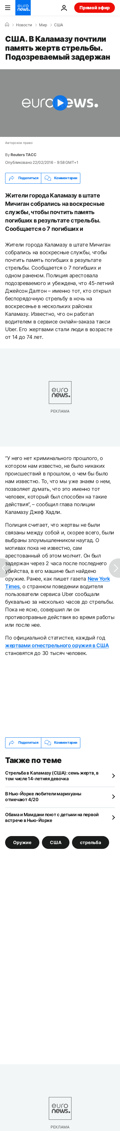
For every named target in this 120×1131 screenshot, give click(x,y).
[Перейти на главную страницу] (23, 7)
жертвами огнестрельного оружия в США (57, 645)
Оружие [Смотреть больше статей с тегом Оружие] (22, 842)
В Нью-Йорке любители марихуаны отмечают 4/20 (43, 796)
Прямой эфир (94, 7)
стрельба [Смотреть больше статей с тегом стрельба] (90, 842)
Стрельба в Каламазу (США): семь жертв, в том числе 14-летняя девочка (52, 775)
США (58, 25)
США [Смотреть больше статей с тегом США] (55, 842)
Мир (43, 25)
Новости (24, 25)
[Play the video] (60, 103)
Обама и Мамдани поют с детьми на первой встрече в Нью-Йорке (52, 817)
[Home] (7, 24)
